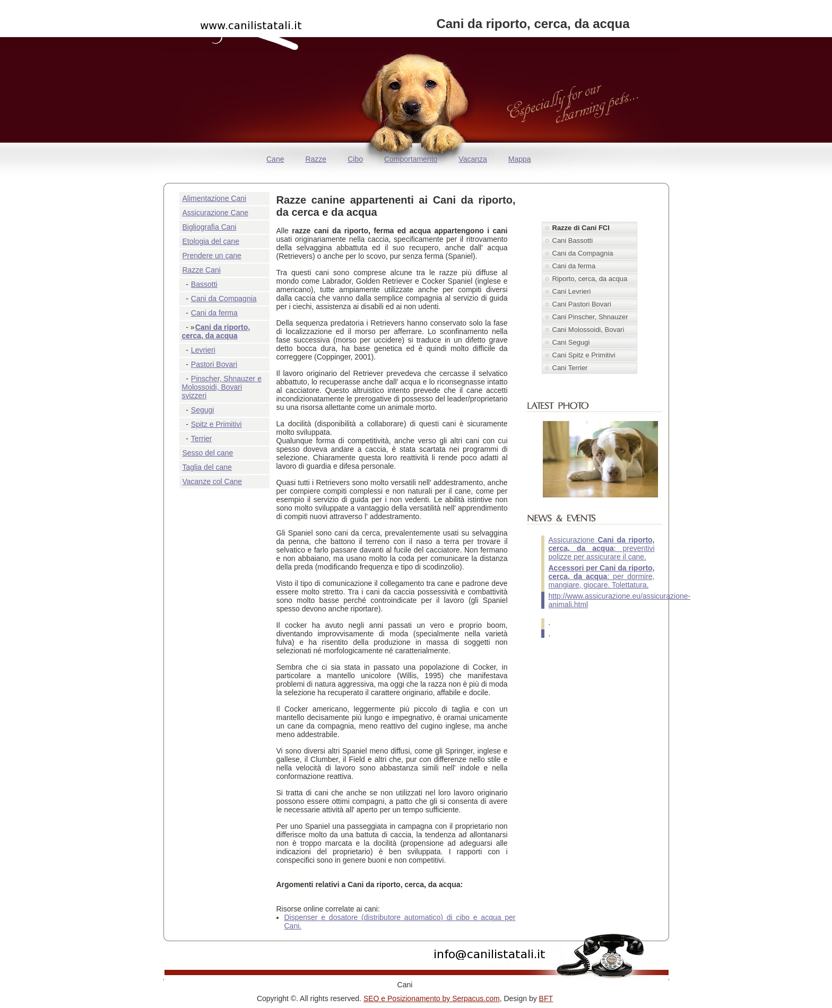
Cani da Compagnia (224, 298)
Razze (315, 159)
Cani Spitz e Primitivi (584, 355)
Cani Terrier (570, 368)
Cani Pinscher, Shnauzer (590, 317)
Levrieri (203, 350)
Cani (405, 984)
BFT (546, 998)
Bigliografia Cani (210, 227)
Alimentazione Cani (215, 198)
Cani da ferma (214, 313)
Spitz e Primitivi (216, 424)
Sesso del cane (208, 453)
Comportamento (410, 159)
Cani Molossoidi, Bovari (588, 330)
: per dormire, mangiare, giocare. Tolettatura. (602, 576)
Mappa (519, 159)
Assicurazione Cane (216, 212)
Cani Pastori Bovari (581, 304)
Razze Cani (202, 270)
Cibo (355, 159)
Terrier (201, 438)
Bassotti (204, 284)
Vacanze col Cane (212, 481)
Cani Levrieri (571, 291)
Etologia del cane (211, 241)
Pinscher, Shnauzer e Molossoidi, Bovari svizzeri (222, 387)
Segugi (202, 410)
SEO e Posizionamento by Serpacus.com (431, 998)
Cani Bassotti (572, 240)
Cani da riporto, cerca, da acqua (216, 331)
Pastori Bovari (214, 364)
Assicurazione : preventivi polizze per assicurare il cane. (602, 548)
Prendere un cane (212, 255)
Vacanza (472, 159)
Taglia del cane (207, 467)
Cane (275, 159)
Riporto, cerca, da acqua (590, 279)
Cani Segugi (571, 342)
